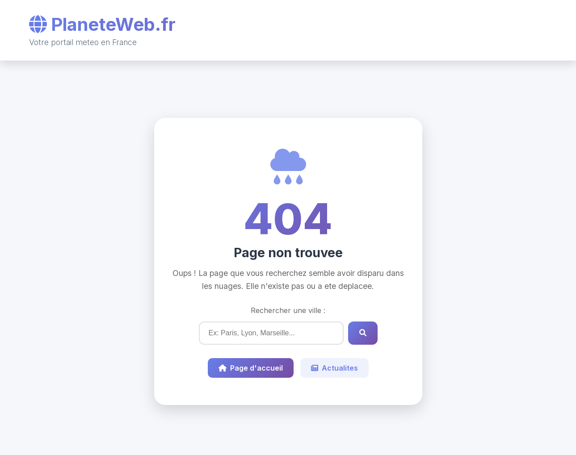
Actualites (334, 367)
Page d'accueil (251, 367)
